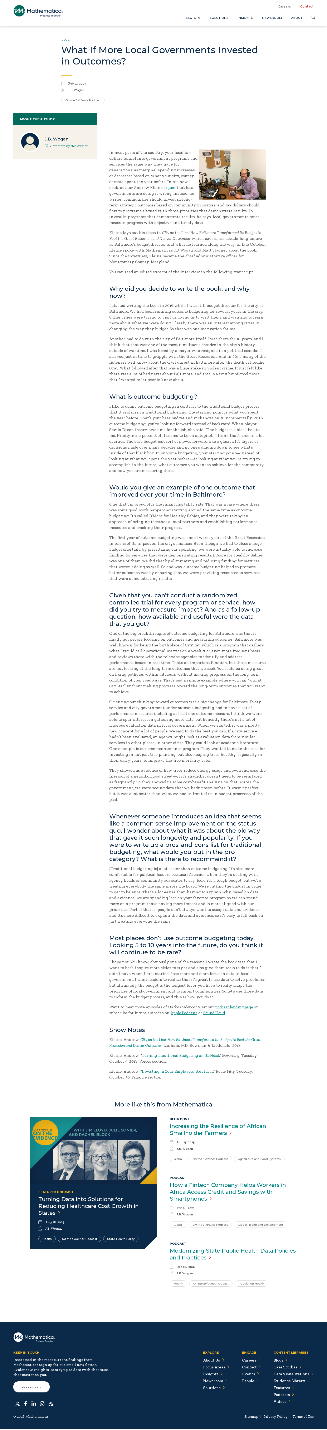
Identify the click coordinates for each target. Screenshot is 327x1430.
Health (47, 1239)
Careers (284, 6)
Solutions (219, 18)
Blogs (279, 1361)
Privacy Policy (274, 1417)
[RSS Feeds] (51, 1404)
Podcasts (282, 1395)
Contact (307, 6)
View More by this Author (66, 146)
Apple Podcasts (184, 1012)
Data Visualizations (293, 1375)
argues (170, 187)
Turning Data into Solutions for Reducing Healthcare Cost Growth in (92, 1206)
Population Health (251, 1284)
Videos (280, 1402)
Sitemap (249, 1417)
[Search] (312, 17)
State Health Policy (121, 1239)
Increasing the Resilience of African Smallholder (222, 1129)
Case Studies (286, 1368)
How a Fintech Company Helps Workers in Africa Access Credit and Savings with (233, 1192)
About (296, 18)
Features (282, 1388)
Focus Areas (213, 1368)
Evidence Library (290, 1381)
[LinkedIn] (33, 1404)
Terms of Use (303, 1417)
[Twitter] (17, 1404)
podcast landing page (235, 1006)
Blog (65, 39)
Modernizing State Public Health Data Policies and (226, 1255)
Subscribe (32, 1388)
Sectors (193, 18)
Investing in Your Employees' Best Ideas (180, 1070)
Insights (245, 18)
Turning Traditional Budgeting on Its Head (183, 1055)
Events (248, 1375)
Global (178, 1159)
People (248, 1381)
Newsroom (272, 18)
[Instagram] (42, 1404)
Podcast (83, 100)
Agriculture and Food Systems (259, 1159)
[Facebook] (25, 1404)
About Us (210, 1361)
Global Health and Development (260, 1225)
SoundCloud (216, 1012)
